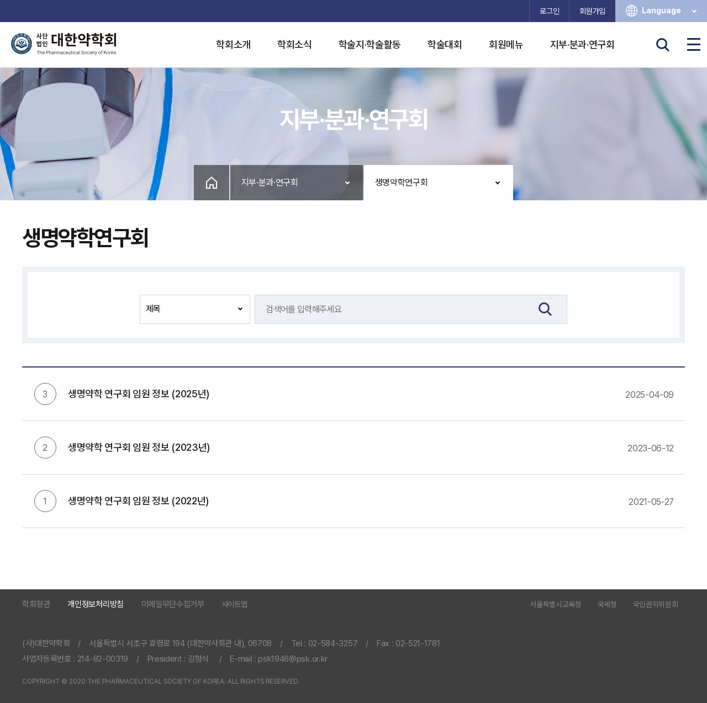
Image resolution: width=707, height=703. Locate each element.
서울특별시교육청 (555, 605)
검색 (663, 45)
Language (670, 10)
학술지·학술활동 (370, 44)
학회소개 (233, 44)
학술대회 (445, 44)
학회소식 (294, 44)
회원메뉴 (506, 44)
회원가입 (592, 11)
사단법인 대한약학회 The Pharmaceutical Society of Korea (63, 44)
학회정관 (36, 604)
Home (211, 182)
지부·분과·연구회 (582, 44)
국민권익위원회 (655, 605)
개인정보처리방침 (95, 604)
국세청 (607, 605)
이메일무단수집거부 (172, 604)
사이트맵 (234, 604)
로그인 (549, 11)
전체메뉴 (694, 45)
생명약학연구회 (401, 182)
